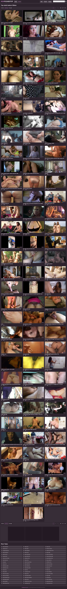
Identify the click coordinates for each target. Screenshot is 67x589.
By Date (2, 8)
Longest (49, 1)
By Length (10, 8)
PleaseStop (7, 1)
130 (65, 8)
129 (62, 8)
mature (19, 1)
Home (16, 1)
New (41, 1)
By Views (6, 8)
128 (60, 8)
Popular (45, 1)
